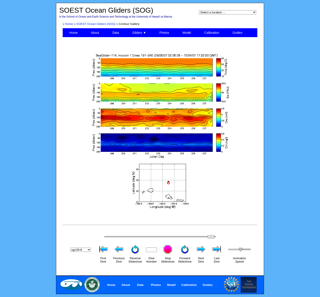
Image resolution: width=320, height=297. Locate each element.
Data (115, 32)
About (95, 32)
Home (69, 24)
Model (186, 32)
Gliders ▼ (139, 32)
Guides (237, 32)
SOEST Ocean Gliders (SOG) (96, 24)
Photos (164, 32)
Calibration (211, 32)
